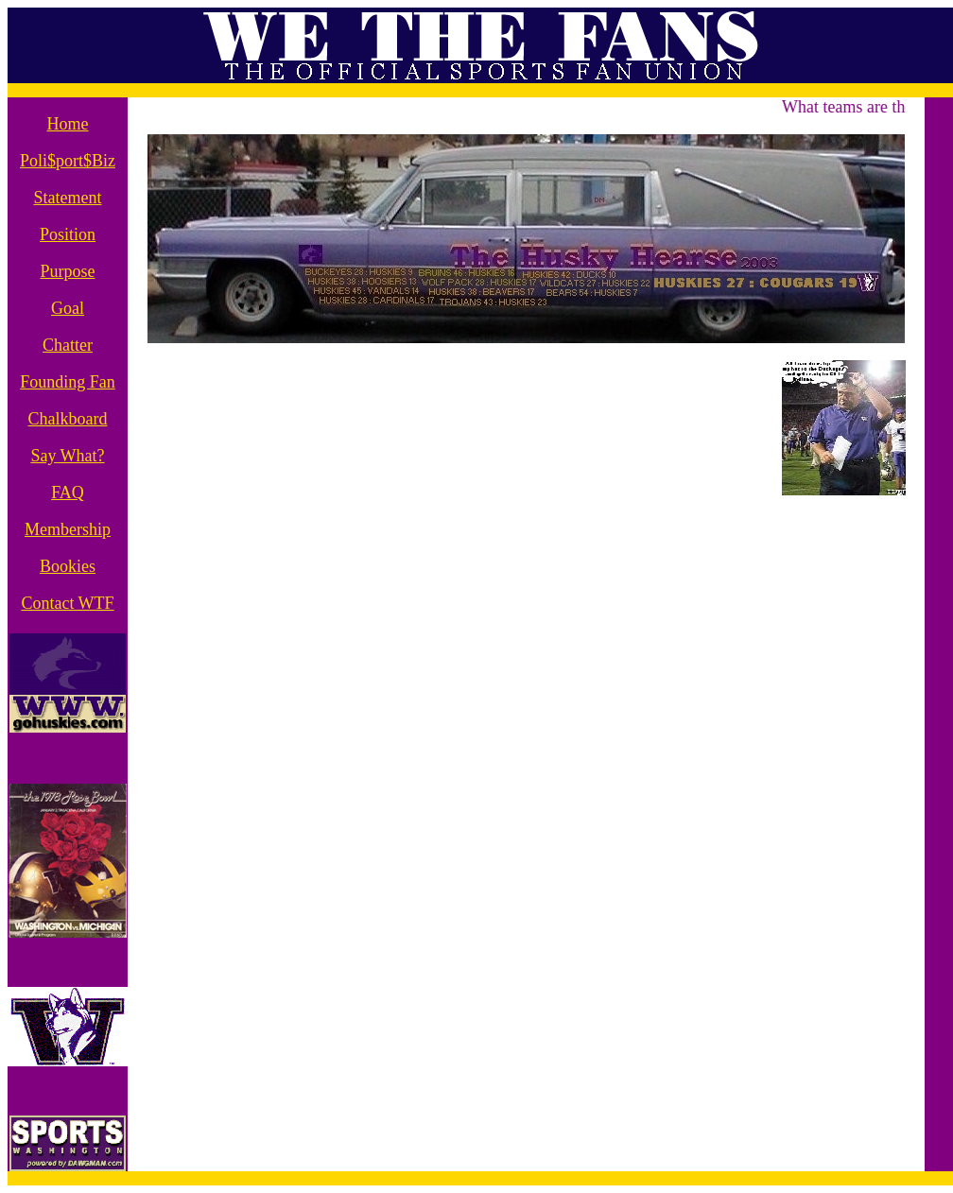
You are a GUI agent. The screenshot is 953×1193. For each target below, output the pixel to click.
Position (67, 234)
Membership (68, 529)
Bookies (67, 566)
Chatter (68, 345)
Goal (67, 308)
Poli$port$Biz (67, 160)
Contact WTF (67, 603)
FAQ (67, 492)
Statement (68, 197)
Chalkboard (68, 418)
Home (68, 123)
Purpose (68, 271)
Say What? (67, 455)
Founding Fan (67, 381)
